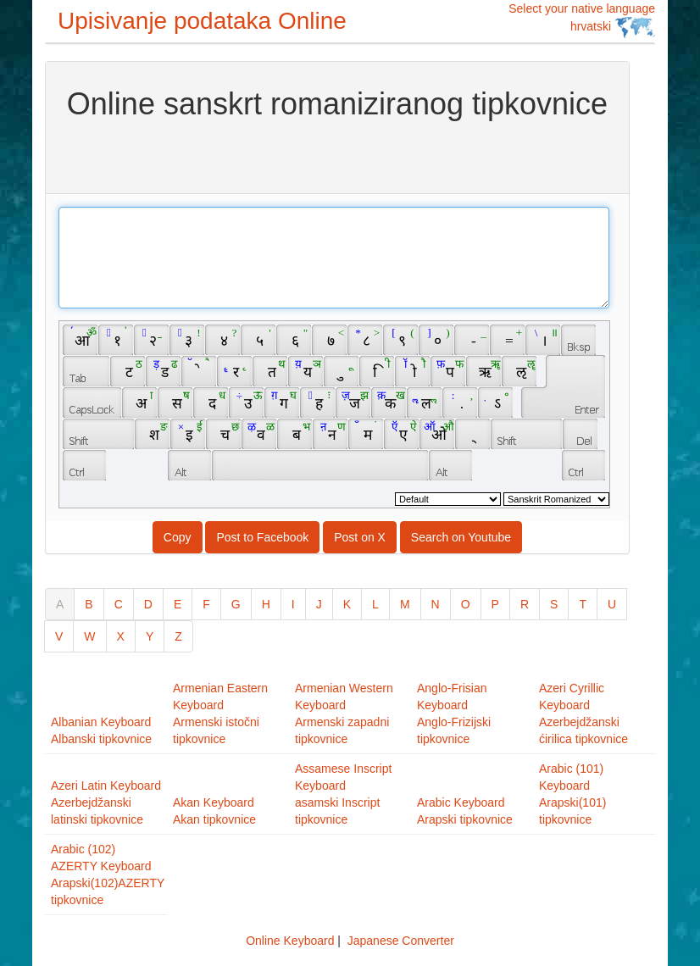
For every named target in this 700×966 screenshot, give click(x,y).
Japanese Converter (400, 940)
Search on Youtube (461, 537)
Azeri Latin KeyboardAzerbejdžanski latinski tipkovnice (106, 802)
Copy (178, 537)
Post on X (360, 537)
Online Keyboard (290, 940)
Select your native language (581, 20)
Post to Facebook (262, 537)
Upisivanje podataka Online (202, 21)
